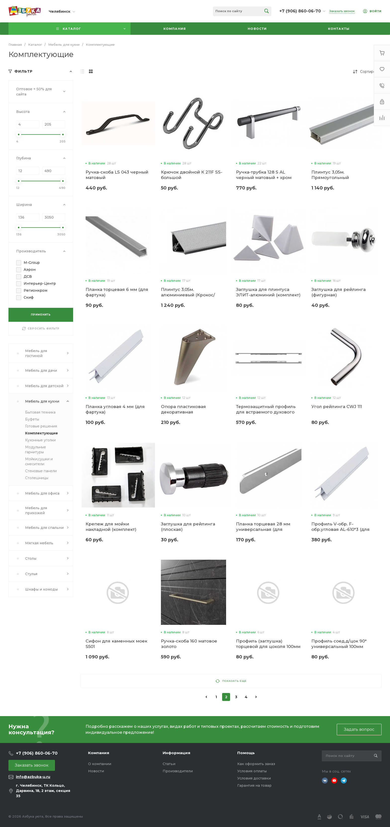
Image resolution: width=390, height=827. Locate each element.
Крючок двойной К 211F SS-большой (191, 175)
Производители (178, 771)
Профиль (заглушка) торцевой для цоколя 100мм (268, 644)
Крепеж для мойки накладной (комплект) (111, 526)
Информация (176, 752)
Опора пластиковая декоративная (183, 409)
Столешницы (36, 478)
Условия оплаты (252, 771)
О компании (99, 764)
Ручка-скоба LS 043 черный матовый (117, 175)
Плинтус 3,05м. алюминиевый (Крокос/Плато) (188, 295)
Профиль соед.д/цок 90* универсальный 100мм (339, 644)
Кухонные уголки (40, 440)
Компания (98, 752)
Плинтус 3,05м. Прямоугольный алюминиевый (330, 177)
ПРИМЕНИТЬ (41, 314)
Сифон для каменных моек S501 (116, 644)
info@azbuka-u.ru (33, 777)
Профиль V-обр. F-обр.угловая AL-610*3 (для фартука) (340, 529)
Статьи (169, 764)
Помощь (246, 752)
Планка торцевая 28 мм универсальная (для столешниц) (263, 529)
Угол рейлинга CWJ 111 (336, 406)
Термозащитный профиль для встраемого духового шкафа (265, 412)
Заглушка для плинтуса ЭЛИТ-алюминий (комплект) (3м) (268, 295)
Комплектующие (41, 433)
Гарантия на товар (254, 785)
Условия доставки (254, 778)
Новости (96, 771)
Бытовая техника (40, 412)
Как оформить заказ (256, 764)
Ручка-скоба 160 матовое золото (189, 644)
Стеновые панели (41, 471)
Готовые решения (41, 426)
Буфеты (32, 419)
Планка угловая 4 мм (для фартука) (115, 409)
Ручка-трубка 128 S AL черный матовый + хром (264, 175)
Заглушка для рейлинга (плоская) (188, 526)
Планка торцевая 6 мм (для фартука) (117, 292)
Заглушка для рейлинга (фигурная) (338, 292)
